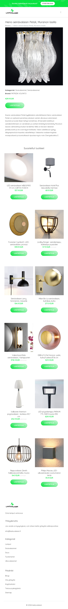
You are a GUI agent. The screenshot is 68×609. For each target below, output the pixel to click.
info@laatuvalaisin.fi (13, 531)
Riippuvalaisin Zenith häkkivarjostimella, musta (18, 471)
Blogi (7, 576)
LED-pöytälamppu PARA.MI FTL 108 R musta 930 (49, 413)
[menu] (61, 12)
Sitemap (8, 592)
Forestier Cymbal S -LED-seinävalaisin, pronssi (18, 243)
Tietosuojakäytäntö (13, 588)
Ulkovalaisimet (11, 561)
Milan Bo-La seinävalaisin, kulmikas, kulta (49, 299)
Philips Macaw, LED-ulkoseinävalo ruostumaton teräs (49, 472)
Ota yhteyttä (10, 580)
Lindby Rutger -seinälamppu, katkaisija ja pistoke (49, 243)
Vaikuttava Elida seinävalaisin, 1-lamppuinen (19, 356)
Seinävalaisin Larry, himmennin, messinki (18, 299)
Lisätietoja (15, 105)
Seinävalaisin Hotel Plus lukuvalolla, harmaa (49, 186)
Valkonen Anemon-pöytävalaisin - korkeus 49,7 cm (18, 414)
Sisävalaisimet (21, 90)
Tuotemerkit (10, 557)
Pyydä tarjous (47, 3)
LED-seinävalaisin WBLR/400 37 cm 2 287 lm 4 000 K (19, 186)
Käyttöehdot (10, 584)
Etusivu (8, 26)
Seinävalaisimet (33, 90)
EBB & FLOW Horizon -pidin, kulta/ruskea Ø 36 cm (49, 356)
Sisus (7, 552)
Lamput (8, 544)
